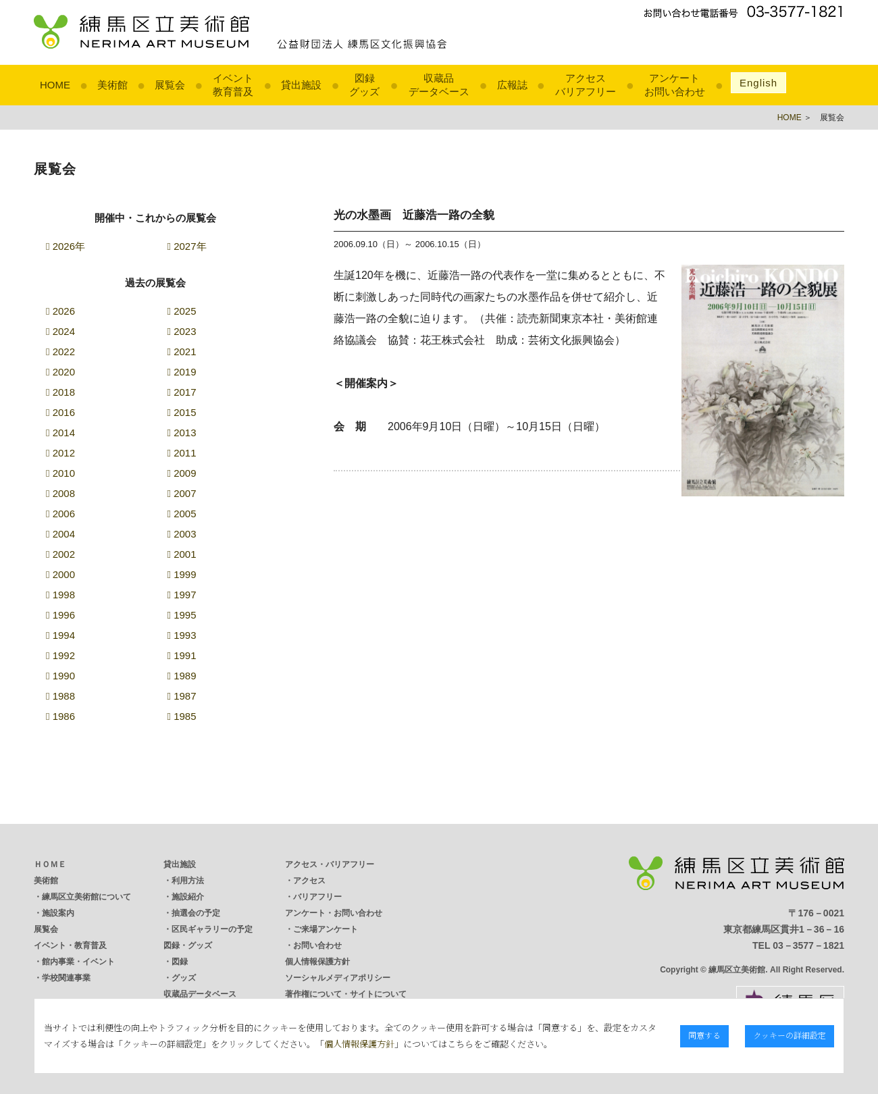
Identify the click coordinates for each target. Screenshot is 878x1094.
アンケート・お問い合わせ (333, 913)
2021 (182, 351)
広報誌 (512, 84)
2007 (182, 493)
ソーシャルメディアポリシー (337, 978)
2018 (60, 392)
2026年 (65, 246)
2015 (182, 412)
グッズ (184, 978)
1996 (60, 615)
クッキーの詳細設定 (789, 1035)
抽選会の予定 (196, 913)
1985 (182, 716)
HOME (55, 84)
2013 (182, 432)
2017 (182, 392)
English (758, 82)
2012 (60, 453)
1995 (182, 615)
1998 (60, 594)
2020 (60, 371)
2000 (60, 574)
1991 (182, 655)
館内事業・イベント (78, 961)
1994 (60, 635)
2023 (182, 331)
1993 (182, 635)
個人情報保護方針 (317, 961)
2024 (60, 331)
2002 (60, 554)
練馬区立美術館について (86, 897)
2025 (182, 311)
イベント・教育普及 (70, 945)
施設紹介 (188, 897)
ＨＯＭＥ (50, 864)
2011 (182, 453)
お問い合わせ (317, 945)
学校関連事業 (66, 978)
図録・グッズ (187, 945)
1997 (182, 594)
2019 (182, 371)
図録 (180, 961)
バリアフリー (317, 897)
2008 (60, 493)
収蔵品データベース (199, 994)
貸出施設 (301, 84)
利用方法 (188, 880)
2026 (60, 311)
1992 (60, 655)
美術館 (112, 84)
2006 (60, 513)
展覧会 (170, 84)
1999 (182, 574)
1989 (182, 675)
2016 (60, 412)
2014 (60, 432)
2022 (60, 351)
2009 (182, 473)
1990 (60, 675)
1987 (182, 696)
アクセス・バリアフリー (329, 864)
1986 (60, 716)
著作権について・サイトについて (346, 994)
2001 (182, 554)
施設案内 (58, 913)
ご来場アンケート (325, 929)
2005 (182, 513)
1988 (60, 696)
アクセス (309, 880)
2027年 (187, 246)
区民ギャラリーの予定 (212, 929)
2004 (60, 534)
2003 (182, 534)
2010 (60, 473)
